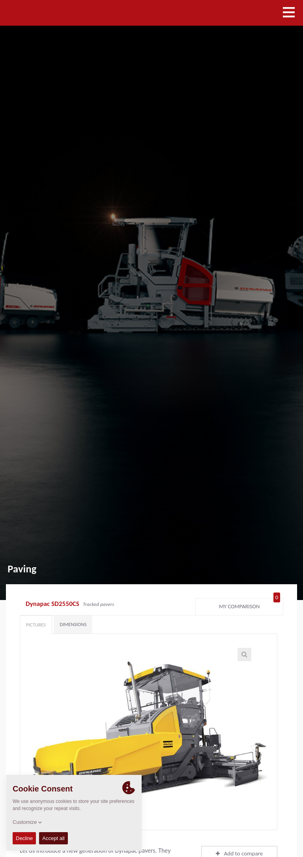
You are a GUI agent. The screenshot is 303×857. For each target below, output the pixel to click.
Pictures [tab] (36, 625)
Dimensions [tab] (73, 624)
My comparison (249, 605)
